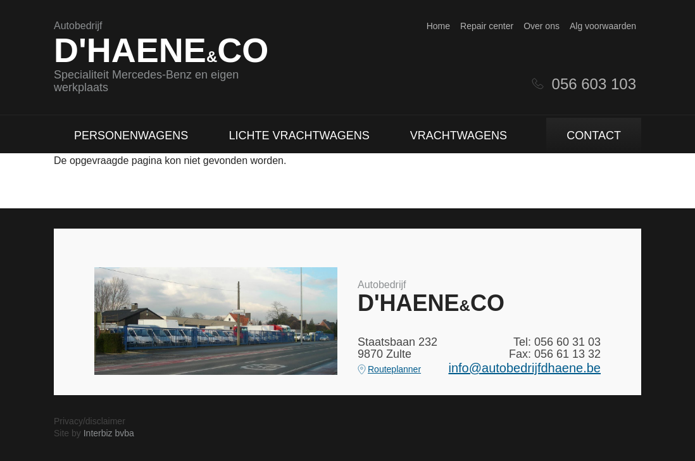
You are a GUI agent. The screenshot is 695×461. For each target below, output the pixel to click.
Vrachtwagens (458, 135)
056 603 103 (594, 83)
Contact (594, 135)
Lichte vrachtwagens (299, 135)
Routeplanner (394, 369)
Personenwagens (131, 135)
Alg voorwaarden (603, 26)
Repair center (486, 26)
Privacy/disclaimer (89, 421)
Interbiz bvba (109, 433)
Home (438, 26)
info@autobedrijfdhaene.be (525, 368)
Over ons (541, 26)
